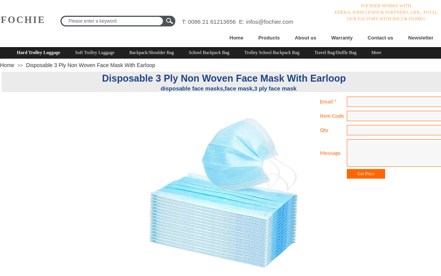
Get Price (366, 173)
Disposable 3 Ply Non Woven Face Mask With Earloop (90, 65)
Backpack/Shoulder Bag (151, 52)
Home (236, 38)
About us (305, 38)
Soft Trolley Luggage (94, 52)
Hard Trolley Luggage (38, 52)
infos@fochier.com (270, 21)
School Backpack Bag (209, 52)
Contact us (380, 38)
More (376, 52)
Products (269, 38)
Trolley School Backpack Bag (271, 52)
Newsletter (420, 38)
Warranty (342, 38)
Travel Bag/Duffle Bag (335, 52)
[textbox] (113, 21)
